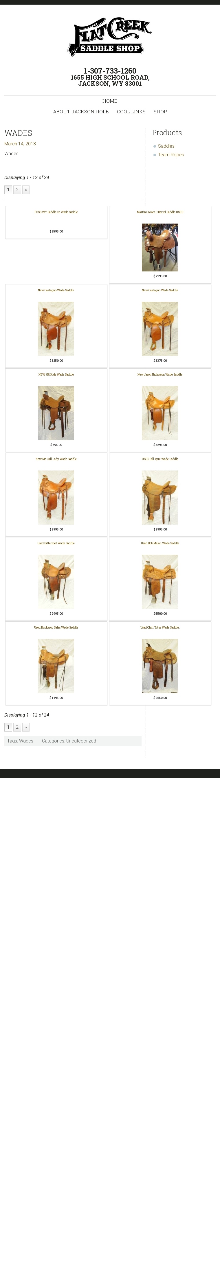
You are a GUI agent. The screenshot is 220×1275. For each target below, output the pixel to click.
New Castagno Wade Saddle (56, 290)
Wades (26, 741)
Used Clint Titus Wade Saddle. (160, 627)
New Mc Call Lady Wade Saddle (56, 459)
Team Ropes (171, 155)
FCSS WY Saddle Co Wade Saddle (56, 212)
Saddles (166, 146)
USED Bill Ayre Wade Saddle (160, 459)
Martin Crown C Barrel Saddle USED (160, 212)
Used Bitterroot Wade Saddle (56, 543)
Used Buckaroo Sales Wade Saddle (56, 627)
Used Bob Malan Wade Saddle (160, 543)
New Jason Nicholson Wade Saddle (160, 374)
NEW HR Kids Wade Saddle (56, 374)
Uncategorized (81, 741)
